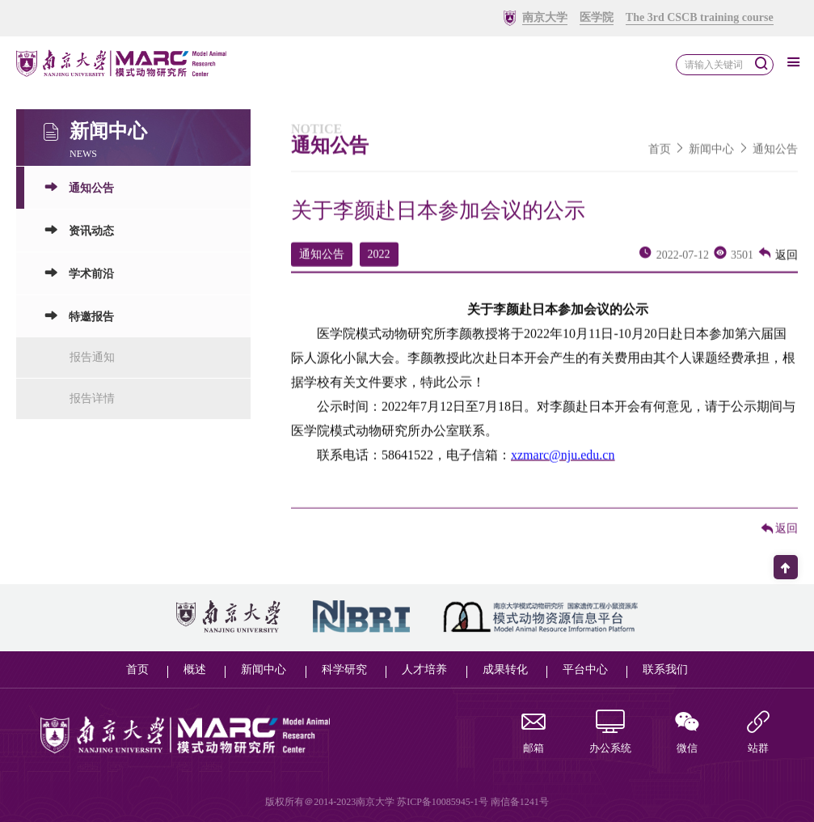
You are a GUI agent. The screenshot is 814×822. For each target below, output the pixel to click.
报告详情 (92, 405)
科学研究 (344, 669)
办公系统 (610, 733)
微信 (687, 733)
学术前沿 (79, 279)
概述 (194, 669)
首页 (659, 155)
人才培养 (424, 669)
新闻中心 (711, 155)
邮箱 (533, 733)
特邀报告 (79, 322)
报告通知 (92, 364)
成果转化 (505, 669)
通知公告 (79, 194)
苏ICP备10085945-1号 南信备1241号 (473, 801)
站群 (758, 733)
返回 (778, 261)
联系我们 (665, 669)
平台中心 (585, 669)
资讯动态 (79, 237)
